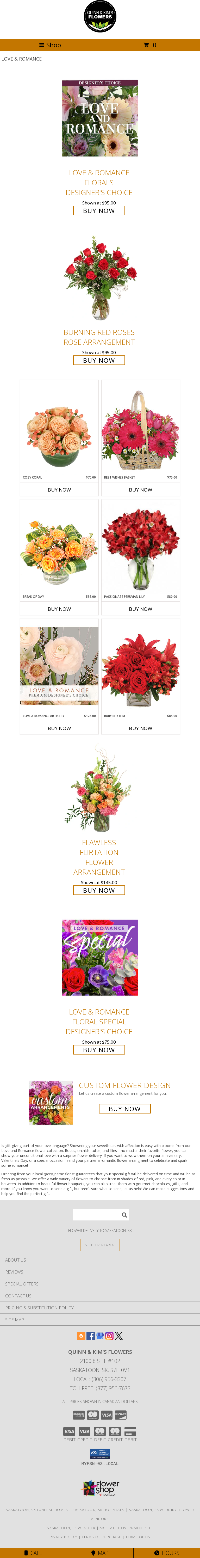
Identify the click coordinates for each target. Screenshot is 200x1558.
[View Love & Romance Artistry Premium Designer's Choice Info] (59, 666)
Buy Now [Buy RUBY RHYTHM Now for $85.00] (140, 728)
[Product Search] (101, 1215)
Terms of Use (139, 1537)
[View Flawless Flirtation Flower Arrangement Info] (100, 788)
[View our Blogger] (81, 1338)
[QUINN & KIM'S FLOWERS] (100, 31)
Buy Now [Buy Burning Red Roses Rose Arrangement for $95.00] (99, 360)
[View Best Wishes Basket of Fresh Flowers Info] (141, 427)
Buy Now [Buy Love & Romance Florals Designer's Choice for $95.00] (99, 210)
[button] (100, 1454)
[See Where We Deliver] (100, 1244)
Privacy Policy (62, 1537)
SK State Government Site (126, 1528)
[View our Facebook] (90, 1338)
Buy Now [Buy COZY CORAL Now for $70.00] (59, 489)
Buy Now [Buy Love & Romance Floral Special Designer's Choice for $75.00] (99, 1049)
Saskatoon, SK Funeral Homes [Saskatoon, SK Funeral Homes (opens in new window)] (37, 1509)
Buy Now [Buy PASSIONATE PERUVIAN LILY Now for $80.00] (140, 609)
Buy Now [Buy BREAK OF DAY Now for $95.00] (59, 609)
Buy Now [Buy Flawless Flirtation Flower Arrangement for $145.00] (99, 890)
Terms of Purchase (101, 1537)
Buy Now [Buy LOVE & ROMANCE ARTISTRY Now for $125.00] (59, 728)
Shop (50, 45)
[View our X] (119, 1338)
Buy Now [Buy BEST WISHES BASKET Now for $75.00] (140, 489)
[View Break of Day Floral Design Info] (59, 547)
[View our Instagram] (109, 1338)
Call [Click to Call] (33, 1552)
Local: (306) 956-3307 (100, 1379)
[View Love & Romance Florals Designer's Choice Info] (100, 118)
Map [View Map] (100, 1552)
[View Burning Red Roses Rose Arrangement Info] (100, 278)
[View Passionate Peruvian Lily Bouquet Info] (141, 547)
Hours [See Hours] (166, 1552)
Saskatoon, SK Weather (71, 1528)
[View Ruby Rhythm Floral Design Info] (141, 666)
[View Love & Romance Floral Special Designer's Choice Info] (100, 957)
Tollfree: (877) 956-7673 (100, 1388)
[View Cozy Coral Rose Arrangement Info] (59, 427)
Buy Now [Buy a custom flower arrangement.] (125, 1108)
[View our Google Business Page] (100, 1338)
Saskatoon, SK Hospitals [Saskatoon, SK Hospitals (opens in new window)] (98, 1509)
